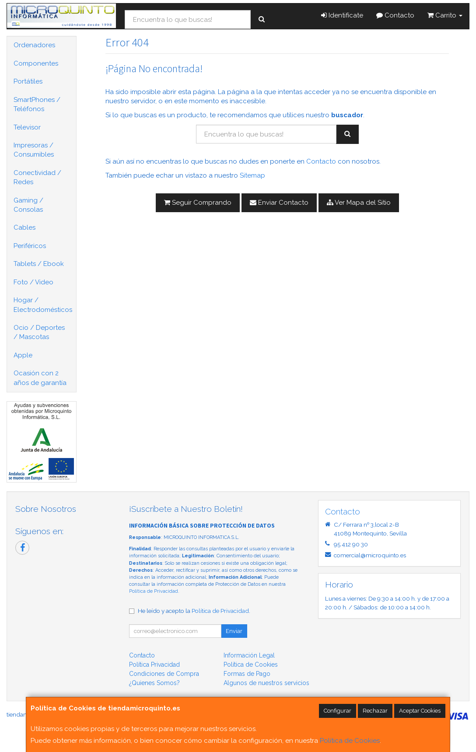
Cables (24, 227)
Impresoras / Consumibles (34, 149)
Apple (23, 355)
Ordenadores (34, 45)
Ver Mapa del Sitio (359, 202)
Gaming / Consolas (28, 204)
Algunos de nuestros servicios (266, 682)
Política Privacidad (154, 664)
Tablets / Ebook (39, 264)
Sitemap (252, 175)
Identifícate (342, 15)
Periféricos (30, 246)
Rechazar (375, 710)
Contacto (395, 15)
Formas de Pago (247, 673)
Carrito (444, 15)
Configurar (337, 710)
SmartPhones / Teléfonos (37, 104)
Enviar (234, 631)
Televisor (27, 127)
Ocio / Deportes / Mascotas (39, 332)
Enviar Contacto (279, 202)
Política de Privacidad (153, 591)
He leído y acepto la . (194, 610)
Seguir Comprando (197, 202)
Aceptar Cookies (420, 710)
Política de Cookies (350, 741)
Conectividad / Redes (37, 177)
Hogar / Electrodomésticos (43, 304)
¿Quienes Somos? (154, 682)
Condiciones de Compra (164, 673)
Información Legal (249, 655)
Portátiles (28, 81)
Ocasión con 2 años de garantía (40, 377)
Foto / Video (33, 282)
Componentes (36, 63)
